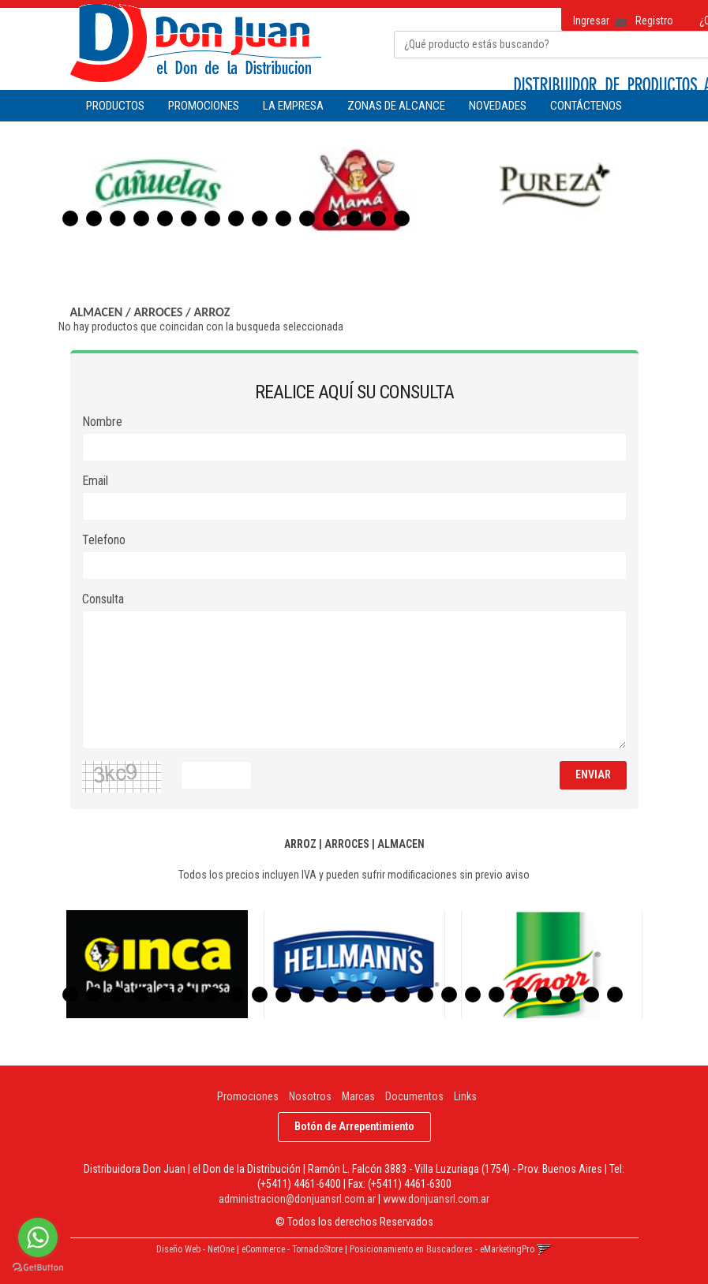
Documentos (414, 1096)
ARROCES (157, 311)
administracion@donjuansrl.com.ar (297, 1199)
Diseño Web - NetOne (195, 1249)
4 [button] (141, 218)
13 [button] (354, 218)
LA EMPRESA (293, 106)
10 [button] (283, 218)
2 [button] (94, 218)
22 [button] (567, 994)
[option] (157, 188)
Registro (654, 20)
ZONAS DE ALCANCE (396, 106)
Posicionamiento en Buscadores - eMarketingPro (442, 1249)
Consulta (103, 599)
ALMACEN (96, 311)
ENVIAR (593, 774)
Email (95, 480)
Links (465, 1096)
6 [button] (189, 218)
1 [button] (70, 218)
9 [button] (260, 218)
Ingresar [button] (591, 20)
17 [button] (449, 994)
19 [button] (496, 994)
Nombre (102, 421)
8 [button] (236, 218)
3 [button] (117, 218)
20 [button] (520, 994)
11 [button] (307, 218)
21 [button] (544, 994)
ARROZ (212, 311)
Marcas (358, 1096)
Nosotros (310, 1096)
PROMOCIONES (203, 106)
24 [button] (615, 994)
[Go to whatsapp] (38, 1237)
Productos (115, 106)
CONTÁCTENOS (586, 106)
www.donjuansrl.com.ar (436, 1199)
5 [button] (165, 218)
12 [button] (331, 218)
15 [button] (402, 218)
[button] (615, 17)
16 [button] (425, 994)
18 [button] (473, 994)
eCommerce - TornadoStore (292, 1249)
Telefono (103, 539)
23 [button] (591, 994)
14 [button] (378, 218)
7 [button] (212, 218)
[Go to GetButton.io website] (38, 1268)
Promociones (248, 1096)
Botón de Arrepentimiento (354, 1126)
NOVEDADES (497, 106)
